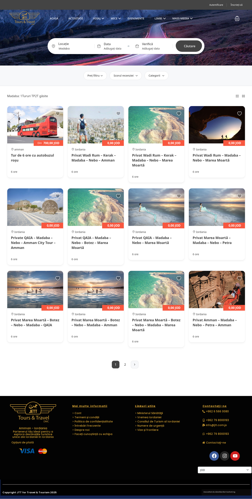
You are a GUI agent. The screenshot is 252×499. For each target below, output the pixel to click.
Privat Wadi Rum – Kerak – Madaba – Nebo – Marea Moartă (154, 160)
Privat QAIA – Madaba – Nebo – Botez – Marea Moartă (91, 242)
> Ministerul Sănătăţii (149, 413)
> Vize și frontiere (146, 430)
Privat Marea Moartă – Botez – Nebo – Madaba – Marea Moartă (156, 325)
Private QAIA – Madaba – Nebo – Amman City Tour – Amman (33, 242)
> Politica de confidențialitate (92, 421)
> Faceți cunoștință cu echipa (92, 434)
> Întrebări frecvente (86, 426)
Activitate (75, 18)
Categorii (157, 75)
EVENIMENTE (136, 18)
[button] (237, 18)
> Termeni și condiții (85, 417)
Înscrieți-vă (236, 4)
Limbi (160, 18)
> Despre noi (80, 430)
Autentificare (216, 4)
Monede (203, 463)
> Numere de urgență (149, 426)
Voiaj (98, 18)
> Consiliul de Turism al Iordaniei (157, 421)
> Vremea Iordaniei (148, 417)
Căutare (189, 46)
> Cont (76, 413)
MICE (116, 18)
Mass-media (182, 18)
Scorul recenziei (126, 75)
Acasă (54, 18)
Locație (63, 44)
